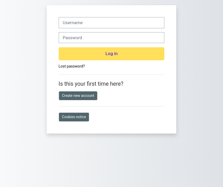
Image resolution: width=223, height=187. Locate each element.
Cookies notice (74, 117)
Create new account (78, 96)
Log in (111, 53)
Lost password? (72, 66)
